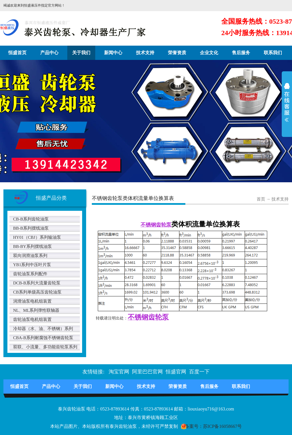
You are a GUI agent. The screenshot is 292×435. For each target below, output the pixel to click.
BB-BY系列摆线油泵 (32, 246)
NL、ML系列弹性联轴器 (36, 310)
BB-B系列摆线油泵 (31, 228)
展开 (287, 106)
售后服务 (241, 52)
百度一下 (199, 372)
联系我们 (273, 52)
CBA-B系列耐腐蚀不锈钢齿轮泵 (43, 337)
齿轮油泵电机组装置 (32, 319)
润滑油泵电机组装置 (32, 301)
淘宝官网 (119, 372)
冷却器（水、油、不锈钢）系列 (43, 328)
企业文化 (209, 52)
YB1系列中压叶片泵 (32, 264)
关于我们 (81, 52)
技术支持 (145, 52)
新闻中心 (113, 52)
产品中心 (49, 52)
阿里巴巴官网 (147, 372)
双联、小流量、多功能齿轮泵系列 (45, 347)
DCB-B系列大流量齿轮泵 (36, 283)
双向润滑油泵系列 (30, 255)
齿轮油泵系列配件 (30, 274)
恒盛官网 (176, 372)
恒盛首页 (17, 52)
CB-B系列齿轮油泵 (31, 219)
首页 (261, 199)
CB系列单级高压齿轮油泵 (37, 292)
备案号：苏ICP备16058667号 (213, 426)
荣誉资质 (177, 52)
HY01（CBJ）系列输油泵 (37, 237)
